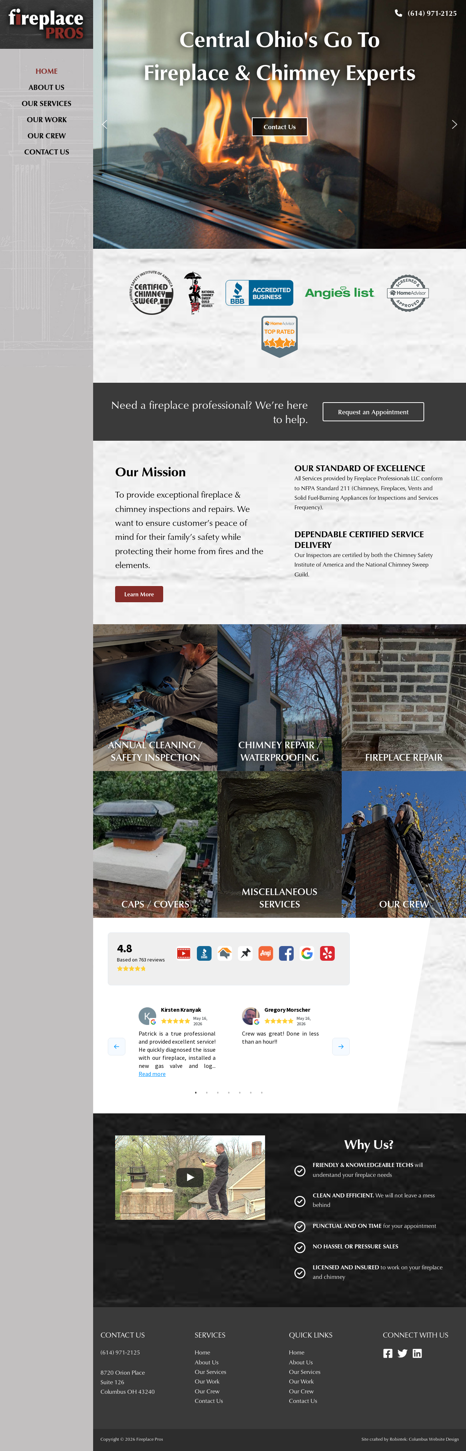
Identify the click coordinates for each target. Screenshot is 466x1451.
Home (47, 71)
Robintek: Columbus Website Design (424, 1439)
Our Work (47, 119)
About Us (47, 87)
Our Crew (46, 135)
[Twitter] (402, 1353)
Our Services (46, 103)
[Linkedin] (417, 1353)
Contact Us (46, 151)
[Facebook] (388, 1353)
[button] (104, 124)
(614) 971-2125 (426, 13)
